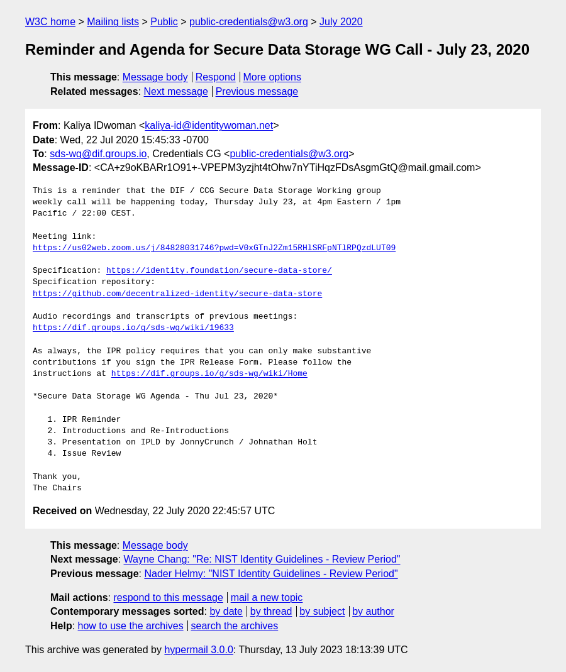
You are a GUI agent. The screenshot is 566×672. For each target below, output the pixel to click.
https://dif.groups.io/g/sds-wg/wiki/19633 (133, 328)
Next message (176, 91)
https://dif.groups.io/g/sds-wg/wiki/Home (209, 374)
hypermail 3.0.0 (198, 649)
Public (164, 21)
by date (225, 611)
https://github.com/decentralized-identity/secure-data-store (177, 294)
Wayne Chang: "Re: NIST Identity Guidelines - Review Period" (262, 559)
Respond (216, 77)
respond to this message (168, 597)
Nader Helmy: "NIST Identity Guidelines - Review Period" (270, 573)
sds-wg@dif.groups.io (98, 153)
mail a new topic (267, 597)
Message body (155, 77)
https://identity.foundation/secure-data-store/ (219, 271)
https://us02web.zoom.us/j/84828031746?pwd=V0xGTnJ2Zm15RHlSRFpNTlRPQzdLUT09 (214, 248)
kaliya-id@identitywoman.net (209, 125)
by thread (271, 611)
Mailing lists (113, 21)
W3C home (50, 21)
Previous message (257, 91)
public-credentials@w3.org (248, 21)
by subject (322, 611)
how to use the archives (131, 625)
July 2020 (341, 21)
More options (272, 77)
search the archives (235, 625)
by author (373, 611)
